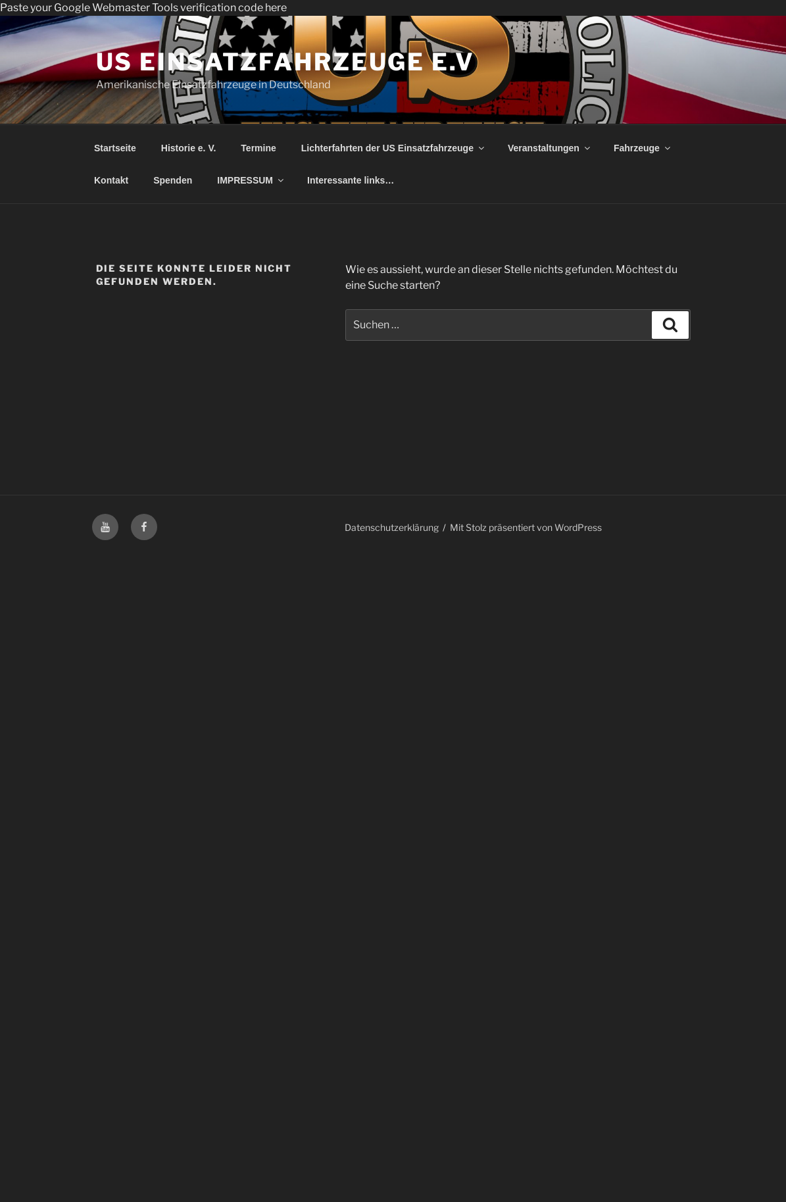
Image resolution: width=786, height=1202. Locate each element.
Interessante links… (350, 180)
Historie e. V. (188, 148)
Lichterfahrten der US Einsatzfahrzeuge (393, 148)
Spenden (172, 180)
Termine (258, 148)
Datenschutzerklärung (392, 527)
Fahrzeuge (643, 148)
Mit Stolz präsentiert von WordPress (526, 527)
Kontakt (111, 180)
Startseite (115, 148)
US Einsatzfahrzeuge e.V (285, 61)
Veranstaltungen (550, 148)
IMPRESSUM (251, 180)
